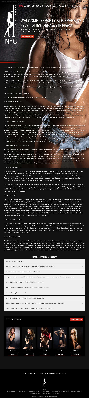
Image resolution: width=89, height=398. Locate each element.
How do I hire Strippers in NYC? (15, 261)
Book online (7, 191)
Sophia (44, 350)
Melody (76, 350)
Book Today (7, 97)
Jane (29, 350)
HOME (21, 6)
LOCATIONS (39, 6)
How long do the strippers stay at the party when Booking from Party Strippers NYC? (30, 266)
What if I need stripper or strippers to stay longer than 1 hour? (23, 272)
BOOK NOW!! (55, 141)
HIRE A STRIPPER (49, 6)
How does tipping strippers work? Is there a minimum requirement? (25, 298)
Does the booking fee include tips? (16, 293)
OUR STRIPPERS (29, 6)
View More (12, 354)
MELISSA (13, 350)
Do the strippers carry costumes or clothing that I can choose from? (25, 282)
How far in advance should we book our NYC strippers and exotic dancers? (27, 287)
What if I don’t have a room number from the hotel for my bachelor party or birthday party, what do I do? (35, 303)
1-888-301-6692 (72, 6)
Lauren (60, 350)
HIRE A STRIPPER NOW (76, 319)
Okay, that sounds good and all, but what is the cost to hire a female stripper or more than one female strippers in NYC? (40, 277)
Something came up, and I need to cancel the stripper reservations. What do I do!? (29, 308)
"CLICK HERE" (27, 176)
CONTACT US (60, 6)
